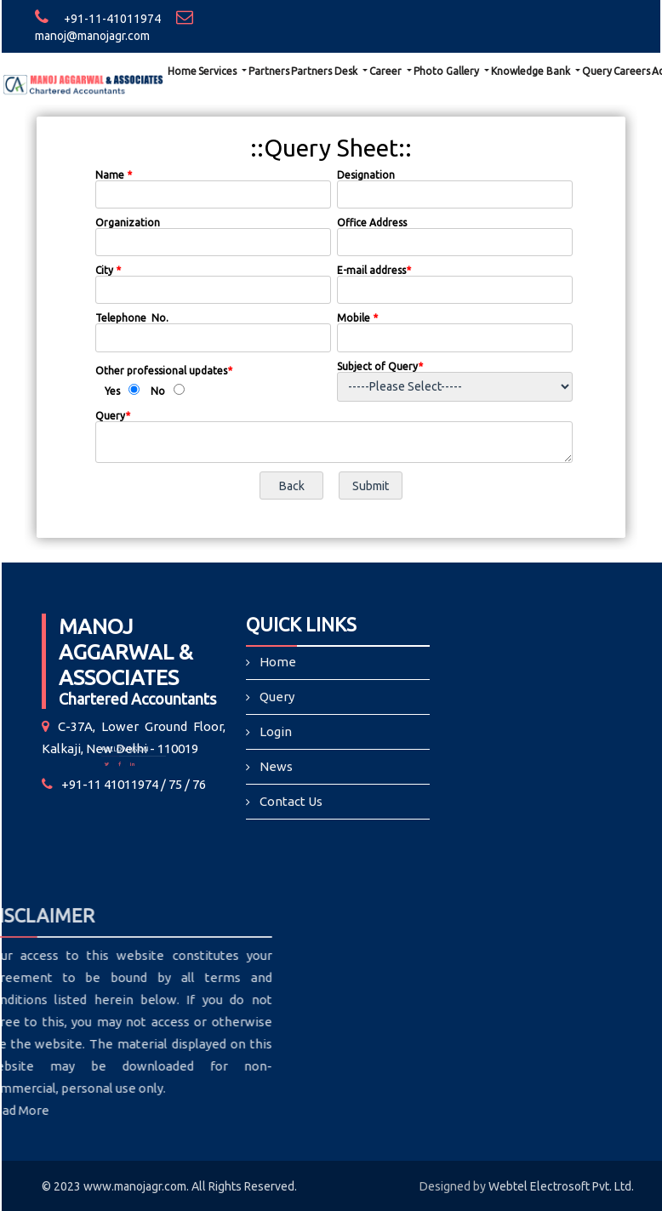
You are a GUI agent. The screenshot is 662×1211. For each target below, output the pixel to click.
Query (597, 71)
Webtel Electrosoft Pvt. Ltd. (561, 1186)
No (158, 391)
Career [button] (386, 71)
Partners (268, 71)
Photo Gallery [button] (448, 71)
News (276, 766)
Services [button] (218, 71)
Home (182, 71)
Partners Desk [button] (325, 71)
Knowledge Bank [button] (532, 71)
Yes (112, 391)
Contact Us (291, 800)
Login (276, 731)
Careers (631, 71)
